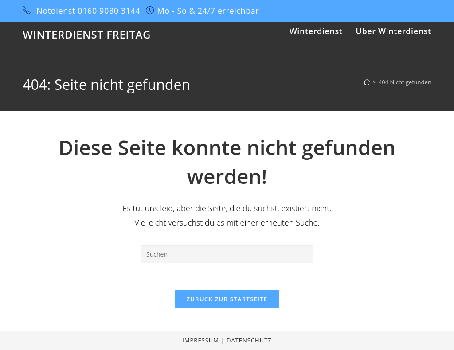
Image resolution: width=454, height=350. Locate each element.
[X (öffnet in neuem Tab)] (287, 10)
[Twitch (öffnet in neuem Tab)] (427, 10)
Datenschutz (249, 340)
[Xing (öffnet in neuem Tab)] (396, 10)
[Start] (367, 82)
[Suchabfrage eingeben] (227, 254)
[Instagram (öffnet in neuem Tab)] (331, 10)
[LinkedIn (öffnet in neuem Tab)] (342, 10)
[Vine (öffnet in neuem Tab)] (385, 10)
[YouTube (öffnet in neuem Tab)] (374, 10)
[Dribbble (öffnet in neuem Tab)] (320, 10)
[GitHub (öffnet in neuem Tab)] (362, 10)
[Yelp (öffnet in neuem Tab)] (406, 10)
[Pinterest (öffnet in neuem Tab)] (310, 10)
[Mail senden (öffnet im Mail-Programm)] (417, 10)
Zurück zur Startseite (227, 299)
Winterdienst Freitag (87, 34)
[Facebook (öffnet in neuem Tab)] (299, 10)
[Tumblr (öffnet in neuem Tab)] (352, 10)
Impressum (201, 340)
